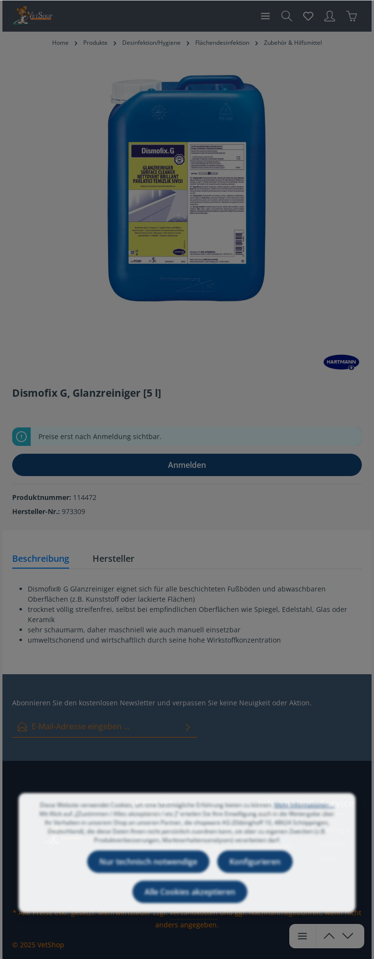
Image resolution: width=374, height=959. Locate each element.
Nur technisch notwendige (148, 875)
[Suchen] (287, 16)
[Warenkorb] (351, 16)
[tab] (40, 559)
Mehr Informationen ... (304, 819)
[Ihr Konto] (329, 16)
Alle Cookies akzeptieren (190, 906)
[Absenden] (188, 727)
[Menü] (265, 16)
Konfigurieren (254, 875)
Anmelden (187, 465)
